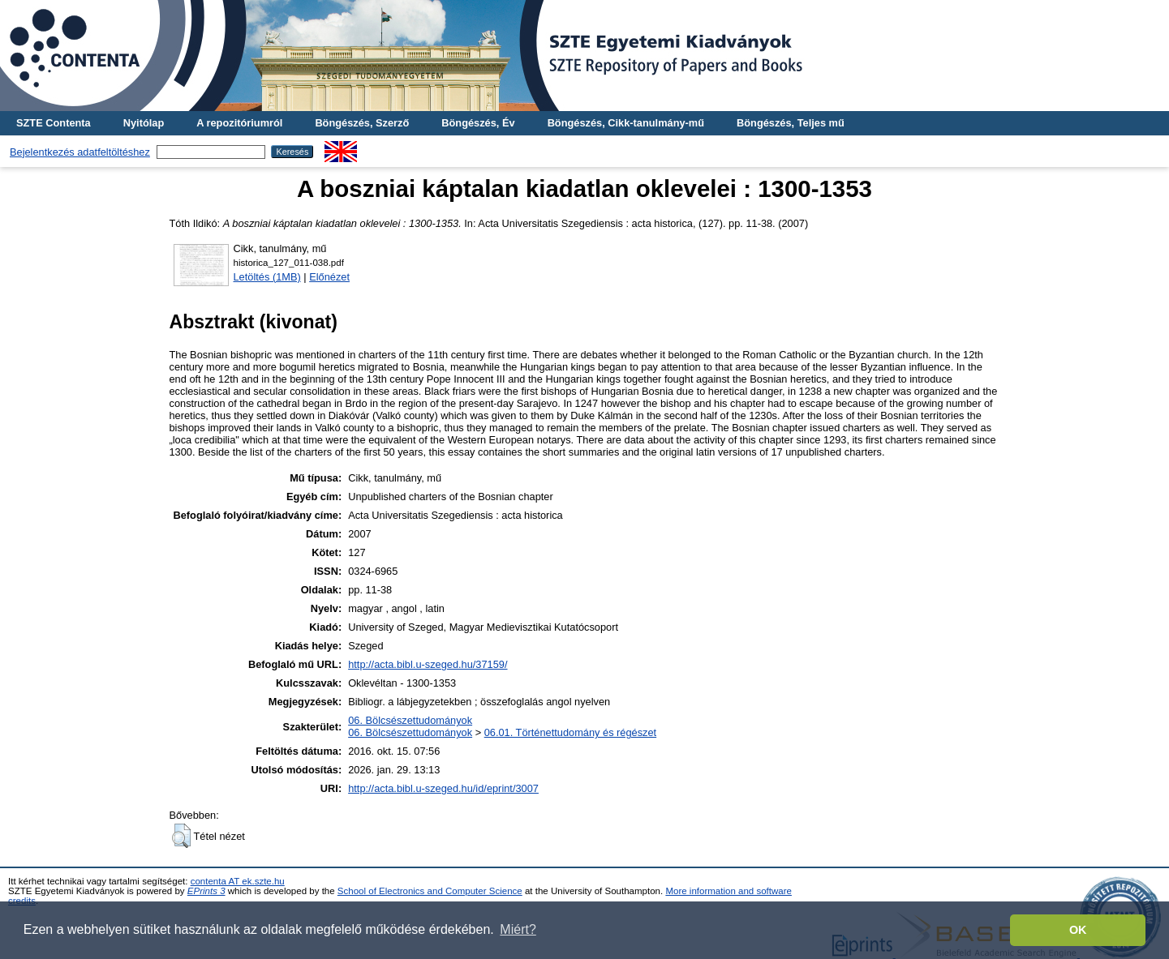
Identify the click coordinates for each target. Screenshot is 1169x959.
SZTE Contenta (53, 123)
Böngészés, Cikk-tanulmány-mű (626, 123)
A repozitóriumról (239, 123)
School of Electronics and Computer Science (429, 891)
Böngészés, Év (477, 123)
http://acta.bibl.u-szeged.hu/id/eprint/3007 (443, 788)
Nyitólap (143, 123)
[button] (181, 836)
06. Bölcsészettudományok (410, 720)
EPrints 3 (206, 891)
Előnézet (329, 277)
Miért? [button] (517, 929)
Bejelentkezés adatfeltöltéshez (80, 152)
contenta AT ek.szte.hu (238, 881)
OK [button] (1078, 929)
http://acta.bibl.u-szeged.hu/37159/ (427, 664)
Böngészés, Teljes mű (791, 123)
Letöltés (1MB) (267, 277)
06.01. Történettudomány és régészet (570, 732)
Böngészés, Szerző (362, 123)
